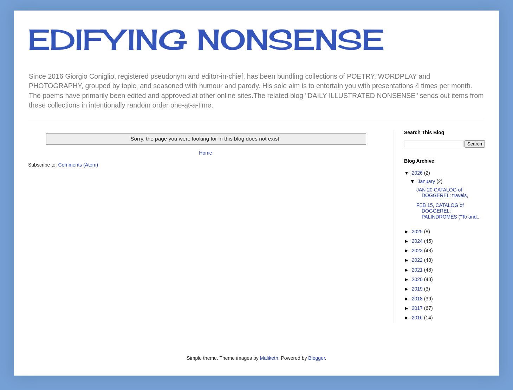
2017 (418, 308)
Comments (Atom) (78, 165)
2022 (418, 260)
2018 (418, 298)
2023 (418, 250)
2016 (418, 317)
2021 (418, 270)
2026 (418, 173)
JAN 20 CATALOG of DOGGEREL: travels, (442, 193)
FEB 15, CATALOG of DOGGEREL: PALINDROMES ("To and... (448, 211)
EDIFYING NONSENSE (206, 39)
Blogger (316, 358)
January (426, 181)
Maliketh (269, 358)
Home (205, 153)
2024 (418, 241)
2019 (418, 289)
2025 (418, 231)
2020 (418, 279)
